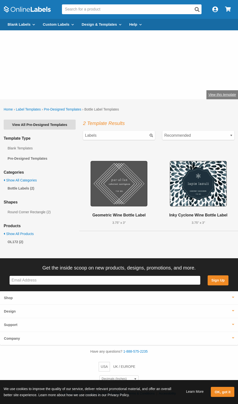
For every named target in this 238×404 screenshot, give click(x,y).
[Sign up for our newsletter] (105, 280)
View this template (222, 95)
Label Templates (28, 109)
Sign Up (218, 280)
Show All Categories (20, 180)
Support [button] (10, 325)
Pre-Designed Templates (62, 109)
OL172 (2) (15, 242)
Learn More (195, 391)
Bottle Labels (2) (21, 188)
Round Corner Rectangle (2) (29, 212)
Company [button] (12, 338)
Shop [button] (8, 298)
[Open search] (197, 9)
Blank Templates (20, 148)
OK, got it (223, 392)
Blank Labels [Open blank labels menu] (21, 24)
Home (8, 109)
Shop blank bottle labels (40, 79)
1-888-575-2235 (135, 351)
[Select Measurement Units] (119, 378)
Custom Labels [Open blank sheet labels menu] (58, 24)
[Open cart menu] (227, 9)
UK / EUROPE (124, 367)
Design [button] (10, 311)
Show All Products (19, 234)
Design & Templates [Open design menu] (101, 24)
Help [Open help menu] (135, 24)
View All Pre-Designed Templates (39, 125)
